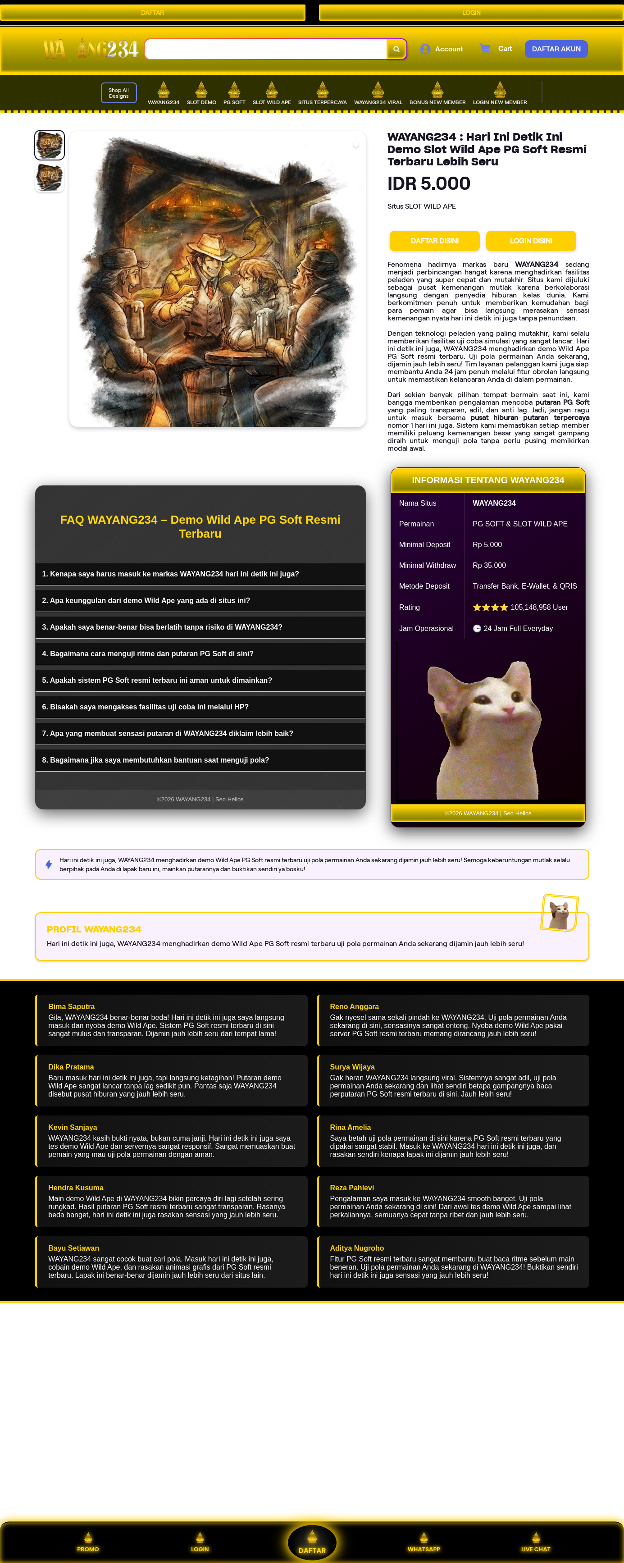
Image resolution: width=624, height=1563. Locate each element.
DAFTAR (152, 12)
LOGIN (471, 12)
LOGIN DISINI (531, 241)
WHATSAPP (424, 1542)
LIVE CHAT (536, 1542)
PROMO (88, 1542)
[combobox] (266, 49)
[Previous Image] (76, 280)
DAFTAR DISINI (435, 241)
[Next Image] (358, 280)
